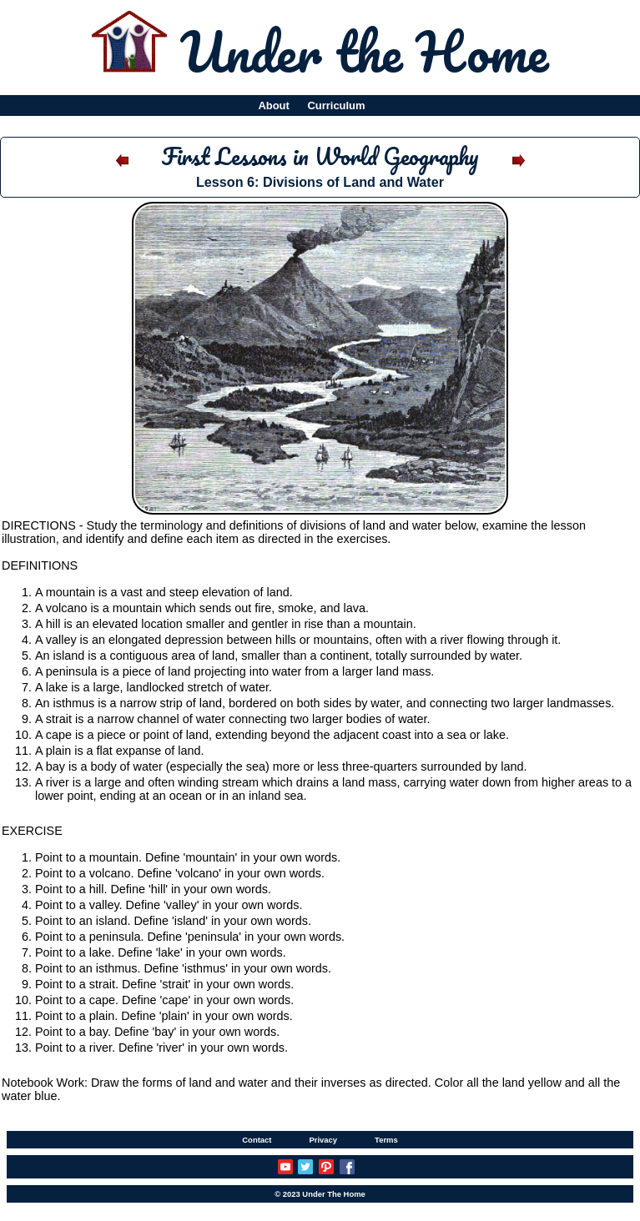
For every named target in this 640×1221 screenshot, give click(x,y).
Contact (256, 1139)
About (273, 105)
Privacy (323, 1139)
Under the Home (364, 51)
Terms (386, 1139)
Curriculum (336, 105)
